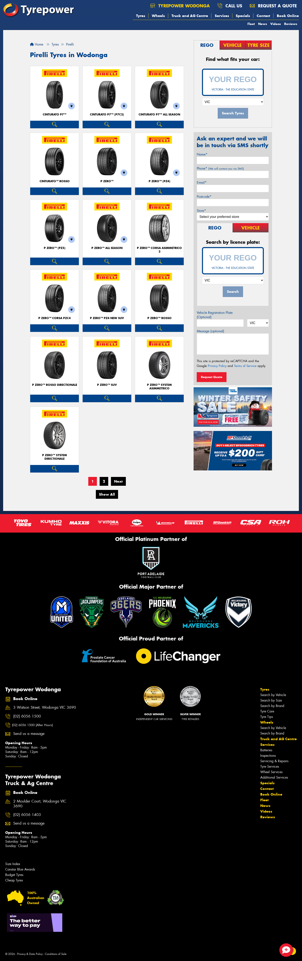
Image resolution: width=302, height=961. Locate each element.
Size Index (12, 864)
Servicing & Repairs (274, 761)
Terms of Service (245, 366)
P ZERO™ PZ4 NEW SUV (107, 318)
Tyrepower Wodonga (180, 5)
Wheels (158, 15)
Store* (201, 210)
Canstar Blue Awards (20, 869)
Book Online (288, 15)
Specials (243, 15)
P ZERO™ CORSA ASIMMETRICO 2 (159, 249)
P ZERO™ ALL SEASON (106, 248)
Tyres (140, 15)
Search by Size (271, 700)
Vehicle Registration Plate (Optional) (215, 314)
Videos (275, 24)
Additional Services (274, 777)
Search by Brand (272, 706)
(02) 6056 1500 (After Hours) (32, 725)
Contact (263, 15)
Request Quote (211, 377)
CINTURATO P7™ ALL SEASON (159, 114)
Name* (202, 154)
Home (36, 44)
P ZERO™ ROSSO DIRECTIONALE (54, 385)
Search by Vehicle (273, 695)
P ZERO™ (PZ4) (159, 181)
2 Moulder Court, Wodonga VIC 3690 (39, 804)
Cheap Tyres (14, 880)
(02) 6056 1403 (27, 814)
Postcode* (204, 196)
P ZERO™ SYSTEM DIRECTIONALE (54, 457)
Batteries (266, 750)
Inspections (268, 755)
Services (222, 15)
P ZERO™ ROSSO (159, 318)
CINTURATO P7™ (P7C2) (107, 114)
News (262, 24)
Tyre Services (269, 766)
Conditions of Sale (55, 954)
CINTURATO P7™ (54, 114)
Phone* (220, 168)
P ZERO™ (106, 181)
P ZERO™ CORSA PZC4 (54, 318)
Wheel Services (271, 772)
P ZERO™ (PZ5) (54, 248)
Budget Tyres (14, 875)
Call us (229, 5)
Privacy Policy (217, 366)
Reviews (290, 24)
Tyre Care (267, 711)
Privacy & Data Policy (30, 954)
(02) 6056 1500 (27, 716)
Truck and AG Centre (190, 15)
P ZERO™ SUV (107, 385)
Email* (202, 182)
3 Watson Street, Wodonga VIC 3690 (44, 707)
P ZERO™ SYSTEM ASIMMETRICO (159, 386)
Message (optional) (210, 331)
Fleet (251, 24)
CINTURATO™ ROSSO (55, 181)
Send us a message (28, 733)
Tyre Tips (266, 717)
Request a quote (273, 5)
